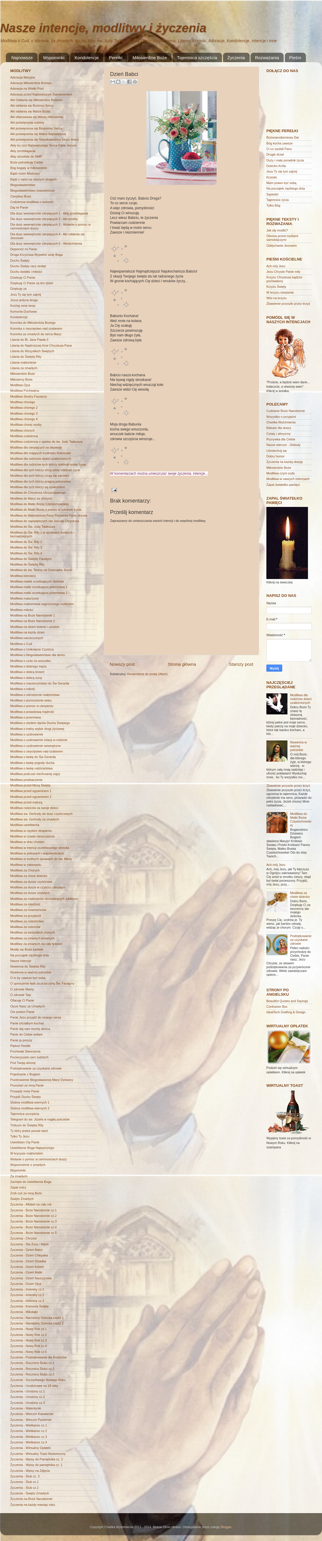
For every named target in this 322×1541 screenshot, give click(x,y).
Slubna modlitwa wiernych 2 (29, 1108)
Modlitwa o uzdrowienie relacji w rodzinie (38, 740)
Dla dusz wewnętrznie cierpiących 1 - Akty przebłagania (49, 213)
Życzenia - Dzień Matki (26, 1272)
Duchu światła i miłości (26, 271)
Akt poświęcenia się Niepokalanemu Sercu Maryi (44, 139)
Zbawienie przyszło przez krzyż (288, 303)
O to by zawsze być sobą (27, 978)
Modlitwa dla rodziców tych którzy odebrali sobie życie (48, 464)
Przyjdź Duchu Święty (25, 1097)
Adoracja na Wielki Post (27, 88)
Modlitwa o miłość (22, 689)
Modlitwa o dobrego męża (28, 666)
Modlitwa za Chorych (25, 870)
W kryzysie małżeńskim (26, 1153)
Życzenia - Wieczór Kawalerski (31, 1414)
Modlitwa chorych (22, 430)
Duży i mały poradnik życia (285, 160)
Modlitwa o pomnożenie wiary (31, 700)
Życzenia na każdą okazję (284, 462)
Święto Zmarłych (22, 1199)
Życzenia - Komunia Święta (29, 1306)
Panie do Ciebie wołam (26, 1034)
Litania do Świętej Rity (25, 356)
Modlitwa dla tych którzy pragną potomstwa (40, 481)
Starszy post (241, 664)
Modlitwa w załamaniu (25, 864)
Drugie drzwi (275, 154)
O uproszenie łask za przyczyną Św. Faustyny (42, 983)
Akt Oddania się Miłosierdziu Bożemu (36, 100)
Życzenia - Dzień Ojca (25, 1283)
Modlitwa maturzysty (24, 598)
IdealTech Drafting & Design (286, 1012)
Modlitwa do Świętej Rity (27, 564)
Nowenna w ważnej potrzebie (30, 972)
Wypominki (53, 57)
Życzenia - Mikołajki (24, 1312)
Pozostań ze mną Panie (27, 1085)
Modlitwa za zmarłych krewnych (32, 938)
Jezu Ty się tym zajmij (25, 294)
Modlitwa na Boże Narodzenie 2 (32, 621)
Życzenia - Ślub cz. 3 (25, 1476)
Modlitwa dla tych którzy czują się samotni (39, 475)
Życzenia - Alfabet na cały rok (31, 1204)
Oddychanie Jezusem (281, 245)
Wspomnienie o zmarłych (28, 1165)
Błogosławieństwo (22, 185)
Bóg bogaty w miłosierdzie (28, 168)
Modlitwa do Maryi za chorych (31, 498)
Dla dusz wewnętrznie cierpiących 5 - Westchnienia (46, 243)
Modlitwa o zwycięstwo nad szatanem (36, 751)
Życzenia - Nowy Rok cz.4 (28, 1346)
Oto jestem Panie (22, 1012)
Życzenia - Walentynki (25, 1408)
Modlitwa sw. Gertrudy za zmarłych (34, 819)
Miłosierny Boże (21, 379)
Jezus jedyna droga (24, 300)
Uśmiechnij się (276, 450)
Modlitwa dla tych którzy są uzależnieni (37, 487)
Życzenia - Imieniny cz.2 (27, 1295)
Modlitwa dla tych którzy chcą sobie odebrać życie (45, 470)
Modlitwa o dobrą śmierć (27, 672)
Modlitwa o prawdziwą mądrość (32, 712)
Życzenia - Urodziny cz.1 (27, 1391)
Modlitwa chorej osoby (26, 424)
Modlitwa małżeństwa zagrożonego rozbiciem (42, 604)
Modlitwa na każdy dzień (27, 632)
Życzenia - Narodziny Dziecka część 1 (37, 1317)
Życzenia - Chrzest (23, 1238)
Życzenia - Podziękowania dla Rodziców (38, 1357)
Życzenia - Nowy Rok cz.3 (28, 1340)
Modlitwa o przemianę (25, 717)
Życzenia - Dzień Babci (26, 1249)
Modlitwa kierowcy (23, 576)
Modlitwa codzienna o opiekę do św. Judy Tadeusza (46, 441)
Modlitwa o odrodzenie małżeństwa (34, 695)
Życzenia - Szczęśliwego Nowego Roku (38, 1380)
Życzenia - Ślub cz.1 (24, 1482)
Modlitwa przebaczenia (26, 779)
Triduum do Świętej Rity (27, 1125)
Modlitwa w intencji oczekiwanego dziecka (39, 847)
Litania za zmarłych (23, 368)
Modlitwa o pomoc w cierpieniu (31, 706)
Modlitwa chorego (22, 402)
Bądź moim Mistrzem (25, 173)
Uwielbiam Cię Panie (25, 1142)
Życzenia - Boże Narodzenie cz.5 (33, 1232)
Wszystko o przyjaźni (281, 416)
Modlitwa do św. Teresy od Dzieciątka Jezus (41, 570)
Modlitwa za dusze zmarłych (30, 893)
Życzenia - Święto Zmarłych (29, 1493)
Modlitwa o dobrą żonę (26, 678)
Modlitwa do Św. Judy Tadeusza (32, 526)
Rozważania (267, 57)
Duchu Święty (20, 260)
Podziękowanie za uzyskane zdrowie (36, 1068)
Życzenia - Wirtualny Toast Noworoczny (38, 1453)
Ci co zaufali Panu (279, 149)
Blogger (226, 1527)
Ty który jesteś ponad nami (29, 1131)
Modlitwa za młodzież (25, 904)
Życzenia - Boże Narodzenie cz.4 (33, 1227)
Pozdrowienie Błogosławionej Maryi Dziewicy (41, 1080)
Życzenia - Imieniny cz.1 (27, 1289)
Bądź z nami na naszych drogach (33, 179)
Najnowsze (22, 57)
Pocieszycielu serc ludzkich (29, 1057)
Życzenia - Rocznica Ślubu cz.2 (32, 1368)
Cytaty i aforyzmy (278, 433)
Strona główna (182, 664)
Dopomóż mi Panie (23, 249)
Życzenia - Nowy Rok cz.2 (28, 1334)
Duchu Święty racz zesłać (28, 266)
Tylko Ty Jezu (19, 1136)
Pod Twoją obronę (23, 1063)
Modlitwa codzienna (24, 436)
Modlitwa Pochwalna (24, 390)
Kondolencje (87, 57)
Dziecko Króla (276, 166)
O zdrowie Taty (20, 995)
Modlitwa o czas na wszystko (30, 661)
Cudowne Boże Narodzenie (285, 411)
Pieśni (295, 57)
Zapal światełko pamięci (283, 484)
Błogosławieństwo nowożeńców (32, 190)
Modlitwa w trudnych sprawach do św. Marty (41, 859)
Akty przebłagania (22, 151)
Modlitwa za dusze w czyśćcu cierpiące (37, 887)
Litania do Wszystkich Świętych (32, 351)
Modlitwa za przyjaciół (25, 915)
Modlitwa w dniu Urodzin (27, 842)
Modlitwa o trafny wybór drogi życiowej (37, 729)
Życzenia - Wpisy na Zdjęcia (30, 1470)
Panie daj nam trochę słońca (30, 1029)
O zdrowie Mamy (22, 989)
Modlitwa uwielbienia (24, 825)
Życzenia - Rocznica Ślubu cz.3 (32, 1374)
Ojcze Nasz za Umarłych (27, 1006)
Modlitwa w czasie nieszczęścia (32, 836)
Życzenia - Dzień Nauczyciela (31, 1278)
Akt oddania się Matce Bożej (30, 111)
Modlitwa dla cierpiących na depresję (36, 447)
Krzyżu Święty (276, 286)
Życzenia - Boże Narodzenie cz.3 (33, 1221)
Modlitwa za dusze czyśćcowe (31, 881)
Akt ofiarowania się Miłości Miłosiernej (36, 117)
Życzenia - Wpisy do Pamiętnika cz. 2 (36, 1459)
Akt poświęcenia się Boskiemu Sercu (36, 128)
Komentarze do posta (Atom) (147, 674)
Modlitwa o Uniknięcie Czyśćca (32, 649)
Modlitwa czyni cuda (280, 473)
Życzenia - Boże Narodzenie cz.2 (33, 1216)
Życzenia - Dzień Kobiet (27, 1266)
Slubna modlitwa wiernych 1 (29, 1102)
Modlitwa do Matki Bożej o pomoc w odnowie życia (45, 509)
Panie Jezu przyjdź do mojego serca (35, 1017)
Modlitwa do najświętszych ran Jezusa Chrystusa (44, 521)
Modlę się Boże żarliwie (26, 949)
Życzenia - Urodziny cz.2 (27, 1397)
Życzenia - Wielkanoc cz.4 (28, 1442)
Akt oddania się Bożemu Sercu (32, 105)
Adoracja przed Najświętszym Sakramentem (41, 94)
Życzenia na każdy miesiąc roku (32, 1504)
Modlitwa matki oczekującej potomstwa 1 (38, 587)
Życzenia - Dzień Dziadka (28, 1261)
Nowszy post (122, 664)
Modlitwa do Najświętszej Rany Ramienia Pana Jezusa (48, 515)
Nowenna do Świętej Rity (27, 966)
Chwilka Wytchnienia (281, 422)
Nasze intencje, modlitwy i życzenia (103, 28)
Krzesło (271, 177)
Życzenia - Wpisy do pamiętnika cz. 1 (36, 1465)
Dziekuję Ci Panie (22, 277)
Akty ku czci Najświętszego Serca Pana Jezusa (43, 145)
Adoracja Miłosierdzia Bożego (31, 83)
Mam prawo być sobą (281, 183)
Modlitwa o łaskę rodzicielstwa (31, 768)
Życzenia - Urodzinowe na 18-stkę (34, 1385)
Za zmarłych (19, 1176)
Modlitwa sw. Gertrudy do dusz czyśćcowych (41, 813)
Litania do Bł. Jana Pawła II (29, 339)
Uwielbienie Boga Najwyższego (32, 1148)
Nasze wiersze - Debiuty (283, 445)
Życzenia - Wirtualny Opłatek (30, 1448)
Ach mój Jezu (275, 266)
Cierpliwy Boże (20, 196)
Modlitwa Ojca (20, 385)
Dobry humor (275, 456)
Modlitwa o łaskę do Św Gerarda (33, 757)
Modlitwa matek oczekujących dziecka (37, 581)
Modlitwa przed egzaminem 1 (30, 791)
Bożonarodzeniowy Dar (282, 137)
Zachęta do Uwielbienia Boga (30, 1182)
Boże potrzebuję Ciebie (26, 162)
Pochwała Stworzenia (25, 1051)
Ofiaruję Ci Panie (22, 1000)
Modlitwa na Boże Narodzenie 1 (32, 615)
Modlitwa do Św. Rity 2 (26, 542)
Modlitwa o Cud (21, 644)
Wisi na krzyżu (276, 298)
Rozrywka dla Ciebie (280, 439)
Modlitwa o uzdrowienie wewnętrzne (35, 745)
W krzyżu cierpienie (280, 292)
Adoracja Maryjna (22, 77)
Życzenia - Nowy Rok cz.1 (28, 1329)
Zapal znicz (18, 1187)
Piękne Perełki (20, 1046)
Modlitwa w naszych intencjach (288, 479)
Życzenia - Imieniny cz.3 (27, 1300)
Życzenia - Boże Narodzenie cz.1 (33, 1210)
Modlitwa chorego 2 (24, 407)
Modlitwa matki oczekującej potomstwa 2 (38, 593)
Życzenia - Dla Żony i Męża (29, 1244)
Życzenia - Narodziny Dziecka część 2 (37, 1323)
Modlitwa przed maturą (26, 802)
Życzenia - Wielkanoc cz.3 (28, 1436)
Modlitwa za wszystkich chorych (32, 932)
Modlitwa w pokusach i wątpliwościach (37, 853)
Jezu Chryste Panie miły (283, 271)
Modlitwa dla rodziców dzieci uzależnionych (40, 458)
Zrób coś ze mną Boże (26, 1193)
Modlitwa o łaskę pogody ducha (32, 762)
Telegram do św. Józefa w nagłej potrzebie (40, 1119)
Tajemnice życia (277, 200)
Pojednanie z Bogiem (25, 1074)
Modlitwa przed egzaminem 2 (30, 796)
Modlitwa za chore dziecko (28, 876)
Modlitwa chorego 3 (24, 413)
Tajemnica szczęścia (197, 57)
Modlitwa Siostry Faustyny (28, 396)
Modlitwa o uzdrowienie (26, 734)
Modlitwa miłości (21, 610)
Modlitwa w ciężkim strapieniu (31, 830)
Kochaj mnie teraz (22, 305)
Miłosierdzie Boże (150, 57)
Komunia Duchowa (23, 311)
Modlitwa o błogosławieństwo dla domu (37, 655)
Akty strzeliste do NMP (26, 156)
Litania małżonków (23, 362)
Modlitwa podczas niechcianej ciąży (35, 774)
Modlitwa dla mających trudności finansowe (40, 453)
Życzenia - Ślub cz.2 (24, 1487)
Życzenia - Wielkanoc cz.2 (28, 1431)
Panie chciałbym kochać (27, 1023)
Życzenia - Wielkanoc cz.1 (28, 1425)
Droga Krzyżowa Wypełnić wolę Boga (36, 254)
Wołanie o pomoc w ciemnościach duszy (38, 1159)
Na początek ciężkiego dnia (29, 955)
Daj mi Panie (19, 207)
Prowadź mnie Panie (25, 1091)
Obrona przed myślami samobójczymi (282, 237)
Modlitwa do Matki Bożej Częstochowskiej (39, 504)
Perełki (115, 57)
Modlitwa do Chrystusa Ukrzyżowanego (38, 492)
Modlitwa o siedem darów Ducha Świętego (40, 723)
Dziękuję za (18, 288)
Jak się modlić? (277, 230)
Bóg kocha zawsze (279, 143)
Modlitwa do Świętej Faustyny (31, 559)
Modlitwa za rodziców (25, 927)
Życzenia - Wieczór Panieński (31, 1419)
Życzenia (236, 57)
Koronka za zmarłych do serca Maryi (35, 334)
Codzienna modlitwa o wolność (32, 202)
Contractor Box (276, 1006)
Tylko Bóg (273, 205)
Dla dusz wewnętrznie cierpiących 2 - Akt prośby (44, 219)
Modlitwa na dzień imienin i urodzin (34, 627)
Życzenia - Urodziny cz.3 (27, 1402)
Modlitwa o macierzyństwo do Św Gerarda (39, 683)
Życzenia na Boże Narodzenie (31, 1499)
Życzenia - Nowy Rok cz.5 (28, 1351)
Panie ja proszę (21, 1040)
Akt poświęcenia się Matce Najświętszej (38, 134)
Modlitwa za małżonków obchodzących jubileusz (44, 898)
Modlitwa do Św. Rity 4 (26, 553)
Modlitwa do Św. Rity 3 (26, 547)
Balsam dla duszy (278, 428)
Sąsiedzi (272, 194)
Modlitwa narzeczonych (26, 638)
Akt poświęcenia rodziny (27, 122)
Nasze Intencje (20, 961)
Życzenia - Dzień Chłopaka (29, 1255)
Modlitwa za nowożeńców (28, 910)
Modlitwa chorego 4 (24, 419)
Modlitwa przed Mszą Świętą (30, 785)
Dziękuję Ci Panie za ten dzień (31, 283)
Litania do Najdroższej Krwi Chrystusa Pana (41, 345)
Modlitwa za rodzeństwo (27, 921)
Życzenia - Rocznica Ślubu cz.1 (32, 1363)
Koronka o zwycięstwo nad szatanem (36, 328)
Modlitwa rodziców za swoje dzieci (34, 808)
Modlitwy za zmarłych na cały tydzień (36, 944)
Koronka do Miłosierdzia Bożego (33, 322)
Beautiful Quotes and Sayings (287, 1001)
